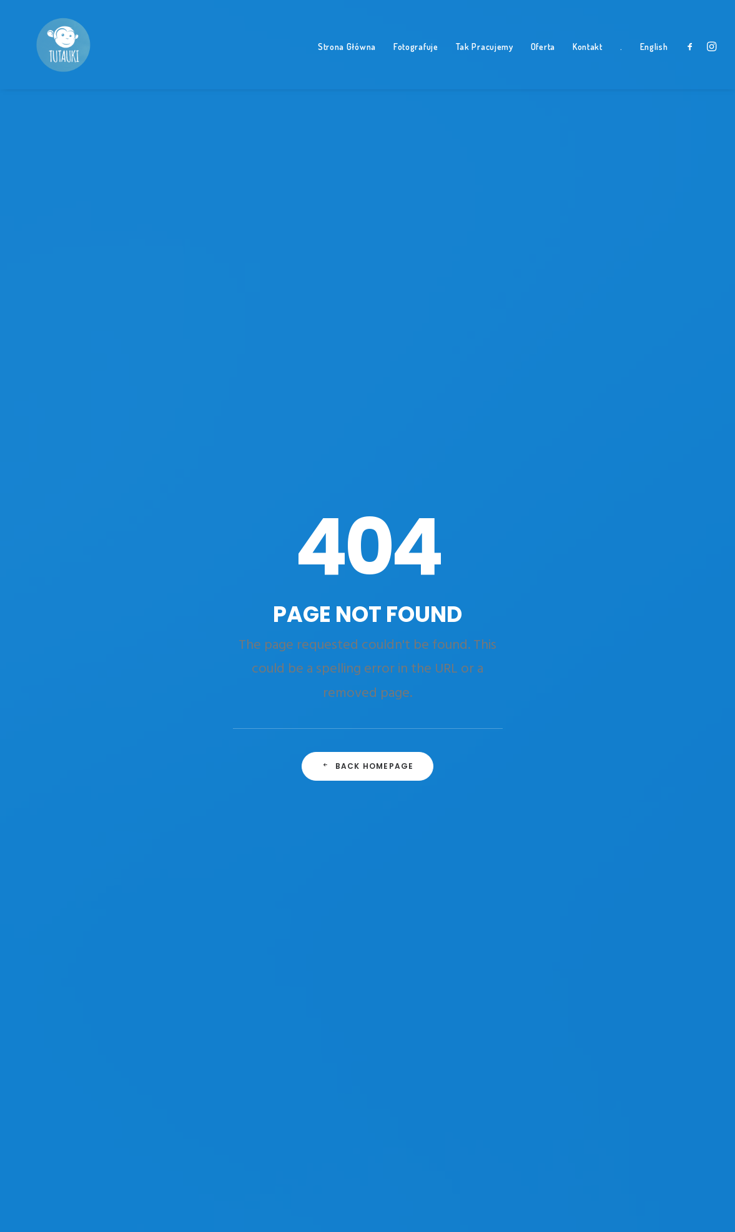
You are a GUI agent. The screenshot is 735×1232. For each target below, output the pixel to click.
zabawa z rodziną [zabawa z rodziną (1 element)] (642, 971)
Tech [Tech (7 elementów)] (659, 873)
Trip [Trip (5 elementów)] (663, 898)
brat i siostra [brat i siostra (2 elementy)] (676, 532)
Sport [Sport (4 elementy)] (575, 849)
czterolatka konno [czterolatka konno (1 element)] (601, 557)
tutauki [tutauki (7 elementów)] (659, 922)
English (654, 63)
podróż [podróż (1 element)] (619, 776)
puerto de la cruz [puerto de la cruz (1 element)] (597, 800)
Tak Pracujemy (484, 63)
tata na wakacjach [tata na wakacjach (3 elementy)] (599, 873)
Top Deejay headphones (256, 527)
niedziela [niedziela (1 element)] (620, 727)
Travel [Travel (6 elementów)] (626, 898)
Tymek (395, 527)
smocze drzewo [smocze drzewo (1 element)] (632, 825)
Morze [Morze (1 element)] (621, 703)
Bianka (394, 564)
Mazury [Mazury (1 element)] (579, 703)
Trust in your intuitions (251, 546)
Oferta (543, 63)
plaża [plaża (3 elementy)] (676, 752)
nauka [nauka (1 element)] (576, 727)
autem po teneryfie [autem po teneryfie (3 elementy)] (599, 532)
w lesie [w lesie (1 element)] (620, 947)
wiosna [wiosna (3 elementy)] (578, 947)
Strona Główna (347, 63)
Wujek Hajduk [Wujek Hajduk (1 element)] (672, 947)
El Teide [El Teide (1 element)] (578, 605)
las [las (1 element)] (628, 654)
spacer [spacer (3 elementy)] (690, 825)
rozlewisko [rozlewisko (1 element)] (667, 800)
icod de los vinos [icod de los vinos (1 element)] (595, 630)
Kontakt (588, 63)
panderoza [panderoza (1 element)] (584, 752)
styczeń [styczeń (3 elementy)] (617, 849)
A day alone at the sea (252, 620)
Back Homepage (368, 397)
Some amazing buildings (255, 564)
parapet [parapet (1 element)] (635, 752)
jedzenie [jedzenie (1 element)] (657, 630)
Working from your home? (260, 602)
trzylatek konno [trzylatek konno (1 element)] (596, 922)
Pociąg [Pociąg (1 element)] (577, 776)
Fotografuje (415, 63)
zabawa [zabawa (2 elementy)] (579, 971)
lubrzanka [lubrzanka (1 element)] (667, 678)
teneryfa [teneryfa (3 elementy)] (581, 898)
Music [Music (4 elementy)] (660, 703)
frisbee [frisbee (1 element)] (620, 605)
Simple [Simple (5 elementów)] (576, 825)
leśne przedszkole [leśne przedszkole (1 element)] (598, 678)
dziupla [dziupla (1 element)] (657, 581)
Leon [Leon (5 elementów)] (659, 654)
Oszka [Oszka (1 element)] (664, 727)
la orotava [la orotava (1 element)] (585, 654)
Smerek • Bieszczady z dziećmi (450, 602)
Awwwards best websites (259, 583)
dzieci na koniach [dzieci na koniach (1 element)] (596, 581)
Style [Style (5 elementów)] (658, 849)
